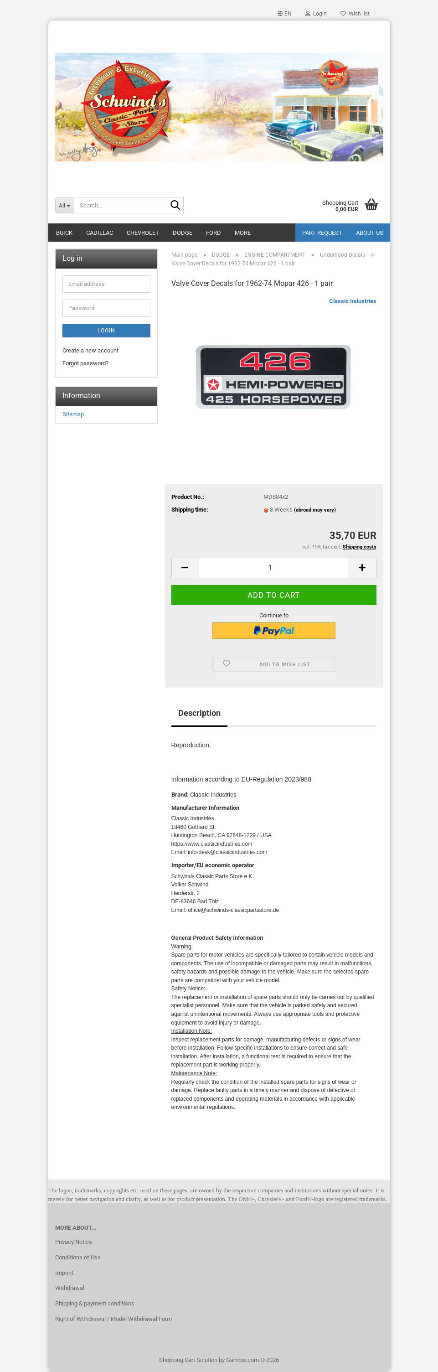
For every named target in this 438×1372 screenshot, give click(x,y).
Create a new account (90, 350)
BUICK (64, 232)
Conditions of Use (78, 1257)
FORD (213, 232)
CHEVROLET (143, 232)
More (243, 232)
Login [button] (316, 13)
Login (106, 330)
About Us (369, 232)
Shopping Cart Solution (188, 1359)
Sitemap (73, 414)
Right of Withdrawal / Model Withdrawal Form (113, 1318)
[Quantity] (274, 568)
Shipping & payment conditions (94, 1303)
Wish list (355, 13)
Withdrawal (69, 1287)
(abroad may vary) (315, 510)
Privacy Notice (73, 1241)
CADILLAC (99, 232)
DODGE (182, 232)
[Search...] (64, 205)
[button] (285, 14)
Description (199, 713)
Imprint (64, 1272)
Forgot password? (85, 363)
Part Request (322, 232)
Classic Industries (352, 301)
